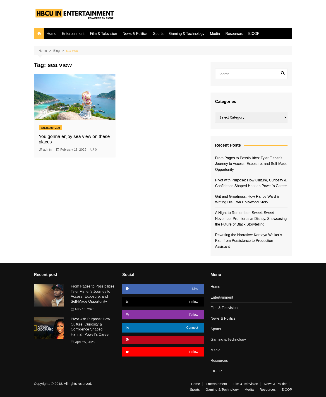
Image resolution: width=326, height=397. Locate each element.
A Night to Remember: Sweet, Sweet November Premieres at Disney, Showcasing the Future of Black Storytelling (251, 218)
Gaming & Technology (186, 34)
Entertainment (73, 34)
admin (45, 149)
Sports (158, 34)
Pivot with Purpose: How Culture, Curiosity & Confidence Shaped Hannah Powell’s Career (251, 183)
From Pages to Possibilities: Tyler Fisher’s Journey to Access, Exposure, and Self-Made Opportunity (251, 163)
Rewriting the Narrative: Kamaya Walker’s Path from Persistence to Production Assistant (248, 240)
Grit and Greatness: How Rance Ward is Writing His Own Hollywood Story (247, 199)
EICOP (253, 34)
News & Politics (134, 34)
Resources (234, 34)
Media (215, 34)
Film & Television (103, 34)
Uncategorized (50, 127)
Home (51, 34)
